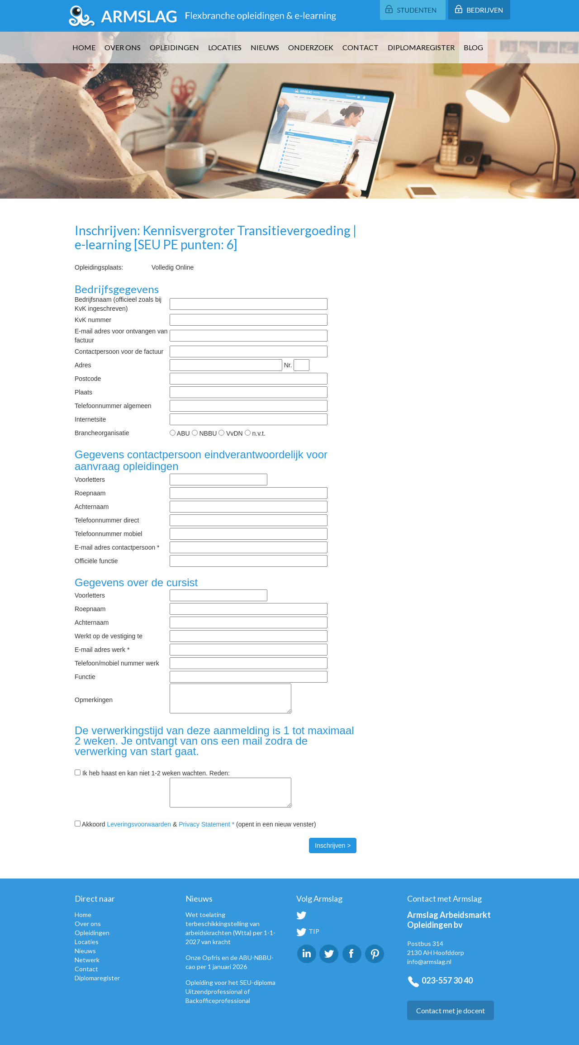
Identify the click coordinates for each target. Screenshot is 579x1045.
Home (83, 47)
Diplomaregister (421, 47)
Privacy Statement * (206, 824)
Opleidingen (174, 47)
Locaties (225, 47)
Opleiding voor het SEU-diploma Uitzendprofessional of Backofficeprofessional (230, 991)
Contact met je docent (450, 1010)
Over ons (122, 47)
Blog (473, 47)
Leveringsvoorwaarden (139, 824)
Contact (360, 47)
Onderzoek (310, 47)
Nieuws (265, 47)
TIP (307, 931)
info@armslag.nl (429, 961)
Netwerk (87, 960)
